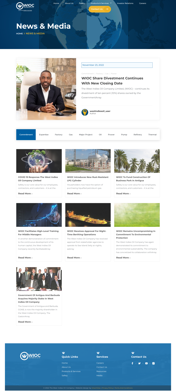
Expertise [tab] (43, 126)
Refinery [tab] (138, 126)
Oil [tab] (100, 126)
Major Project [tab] (85, 126)
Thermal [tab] (152, 126)
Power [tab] (111, 126)
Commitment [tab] (26, 126)
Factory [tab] (58, 126)
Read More (25, 201)
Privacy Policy (102, 382)
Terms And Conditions (115, 382)
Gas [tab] (71, 126)
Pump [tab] (124, 126)
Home (20, 33)
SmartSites (93, 382)
